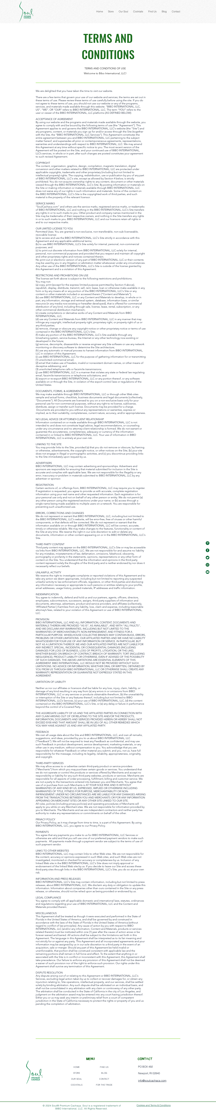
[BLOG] (104, 1073)
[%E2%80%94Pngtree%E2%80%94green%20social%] (207, 543)
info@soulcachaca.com (152, 1080)
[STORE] (77, 1073)
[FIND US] (104, 1067)
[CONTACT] (104, 1079)
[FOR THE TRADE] (104, 1085)
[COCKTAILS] (77, 1085)
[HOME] (77, 1067)
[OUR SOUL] (77, 1079)
